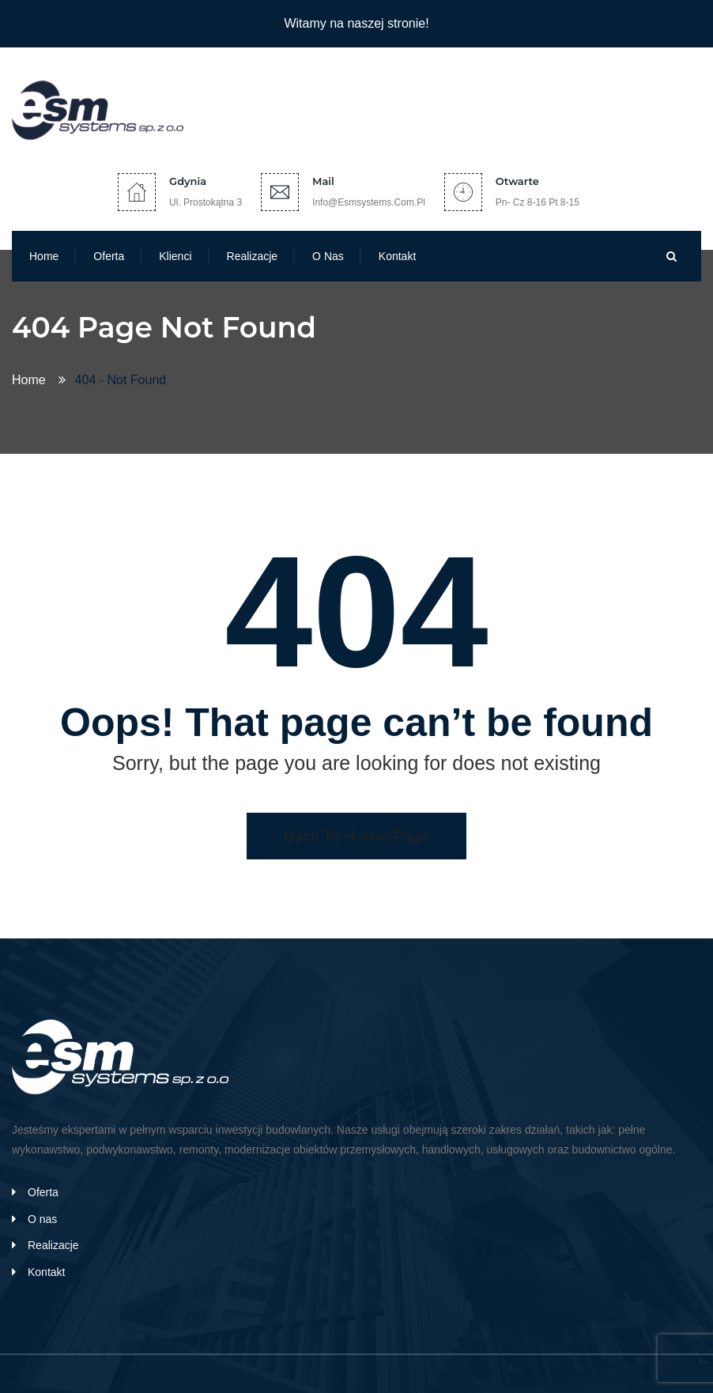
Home (43, 256)
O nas (328, 256)
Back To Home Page (356, 836)
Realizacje (252, 256)
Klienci (175, 256)
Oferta (108, 256)
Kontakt (397, 256)
